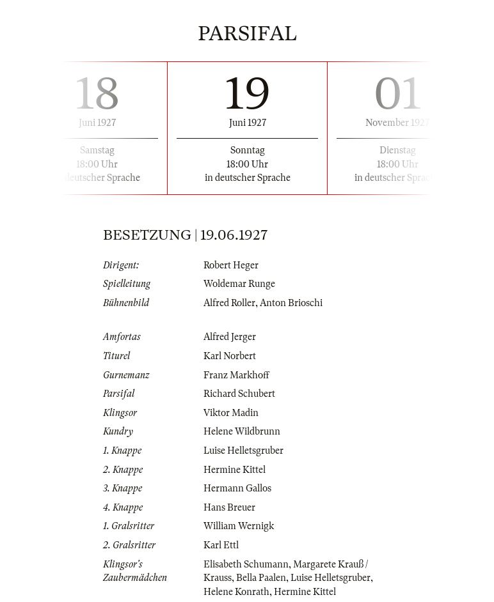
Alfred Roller (229, 303)
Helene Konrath (236, 592)
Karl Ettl (221, 545)
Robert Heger (231, 265)
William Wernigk (238, 526)
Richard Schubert (239, 394)
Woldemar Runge (239, 284)
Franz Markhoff (236, 375)
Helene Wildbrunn (241, 431)
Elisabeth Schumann (246, 564)
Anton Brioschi (291, 303)
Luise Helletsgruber (243, 450)
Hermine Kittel (234, 470)
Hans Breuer (229, 507)
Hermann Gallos (237, 488)
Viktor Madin (231, 413)
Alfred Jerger (229, 337)
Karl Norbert (229, 356)
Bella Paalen (261, 578)
